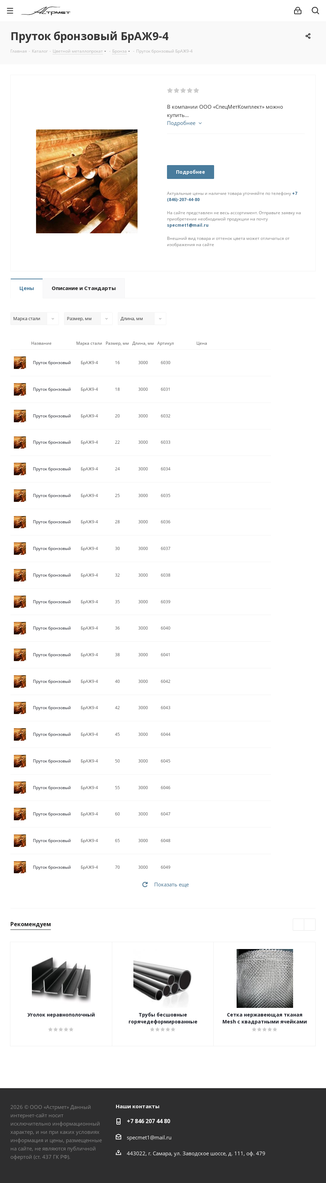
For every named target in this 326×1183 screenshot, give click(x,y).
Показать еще (171, 884)
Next (310, 925)
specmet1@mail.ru (188, 225)
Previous (299, 925)
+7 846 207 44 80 (148, 1121)
